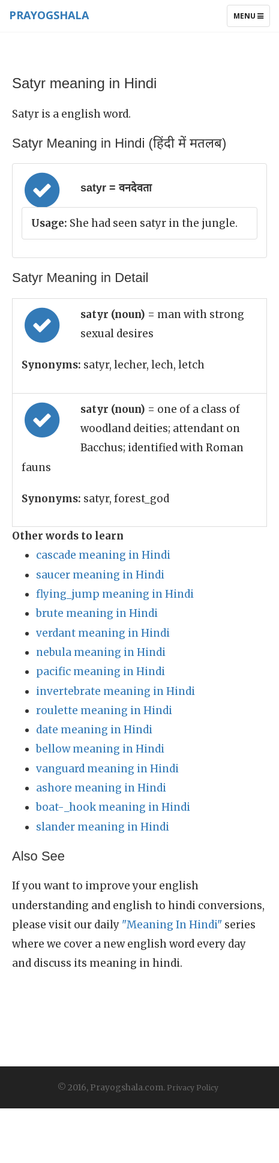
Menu (251, 18)
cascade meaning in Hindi (103, 555)
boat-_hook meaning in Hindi (113, 807)
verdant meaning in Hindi (103, 633)
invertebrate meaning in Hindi (115, 691)
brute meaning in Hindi (97, 613)
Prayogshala (49, 15)
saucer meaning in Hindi (100, 575)
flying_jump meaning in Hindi (115, 594)
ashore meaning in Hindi (101, 788)
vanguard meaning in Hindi (107, 768)
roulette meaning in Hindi (104, 710)
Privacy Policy (192, 1087)
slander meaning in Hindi (102, 827)
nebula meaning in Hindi (101, 652)
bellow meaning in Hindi (100, 749)
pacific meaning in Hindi (100, 671)
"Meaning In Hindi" (172, 924)
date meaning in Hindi (94, 729)
